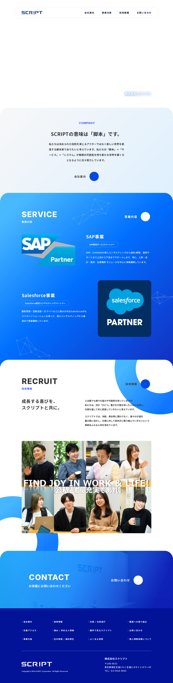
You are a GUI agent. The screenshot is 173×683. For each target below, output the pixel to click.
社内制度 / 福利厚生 (64, 639)
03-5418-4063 (118, 670)
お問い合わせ (144, 12)
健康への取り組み (138, 621)
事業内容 (107, 12)
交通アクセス (30, 630)
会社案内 (89, 12)
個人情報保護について (140, 639)
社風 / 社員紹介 (98, 621)
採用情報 (124, 12)
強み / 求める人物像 (64, 630)
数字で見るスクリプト (101, 630)
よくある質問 (96, 639)
